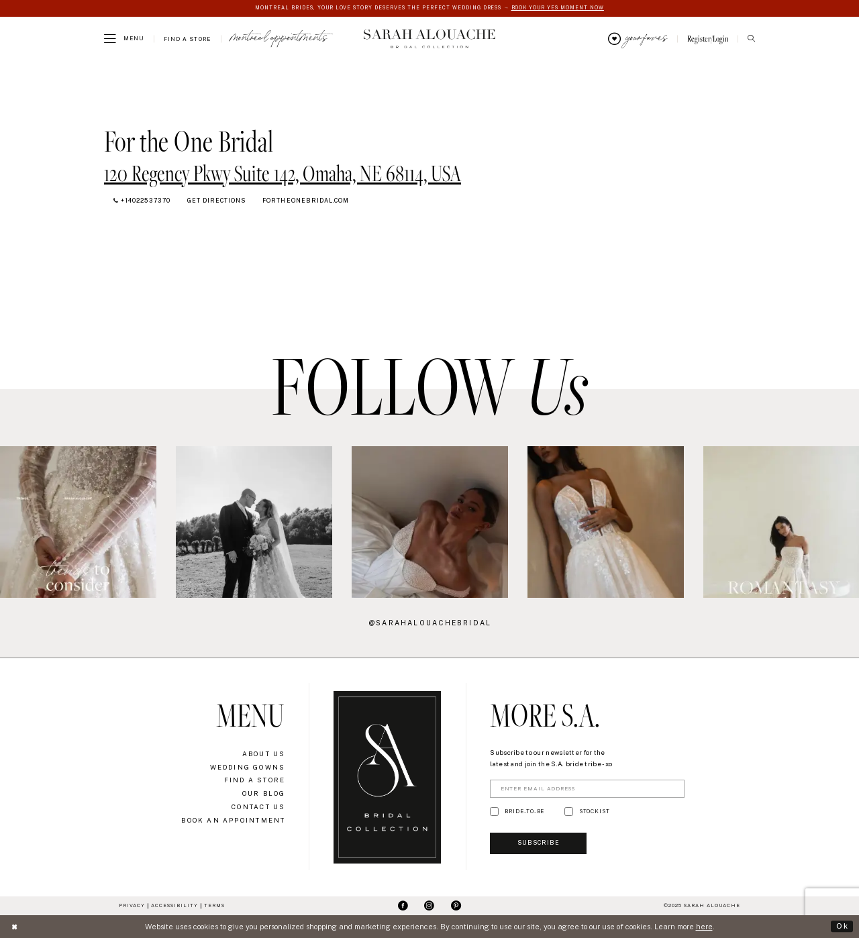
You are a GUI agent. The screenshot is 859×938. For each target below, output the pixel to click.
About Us (264, 754)
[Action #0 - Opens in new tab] (78, 522)
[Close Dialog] (14, 926)
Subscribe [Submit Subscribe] (540, 844)
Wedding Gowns (248, 767)
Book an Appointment (233, 820)
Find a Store (254, 780)
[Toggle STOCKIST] (568, 812)
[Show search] (751, 39)
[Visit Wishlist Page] (637, 39)
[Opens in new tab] (282, 173)
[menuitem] (124, 39)
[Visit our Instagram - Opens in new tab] (429, 906)
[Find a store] (187, 39)
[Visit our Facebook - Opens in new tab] (403, 906)
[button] (124, 39)
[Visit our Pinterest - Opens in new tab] (456, 906)
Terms (214, 905)
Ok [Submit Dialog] (842, 926)
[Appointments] (279, 39)
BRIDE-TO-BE (524, 812)
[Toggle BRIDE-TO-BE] (494, 812)
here (704, 927)
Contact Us (258, 807)
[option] (254, 521)
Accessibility (174, 905)
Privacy (132, 905)
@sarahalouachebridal (430, 623)
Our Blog (264, 793)
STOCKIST (594, 812)
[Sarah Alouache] (429, 39)
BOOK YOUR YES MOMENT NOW (558, 8)
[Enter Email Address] (587, 789)
